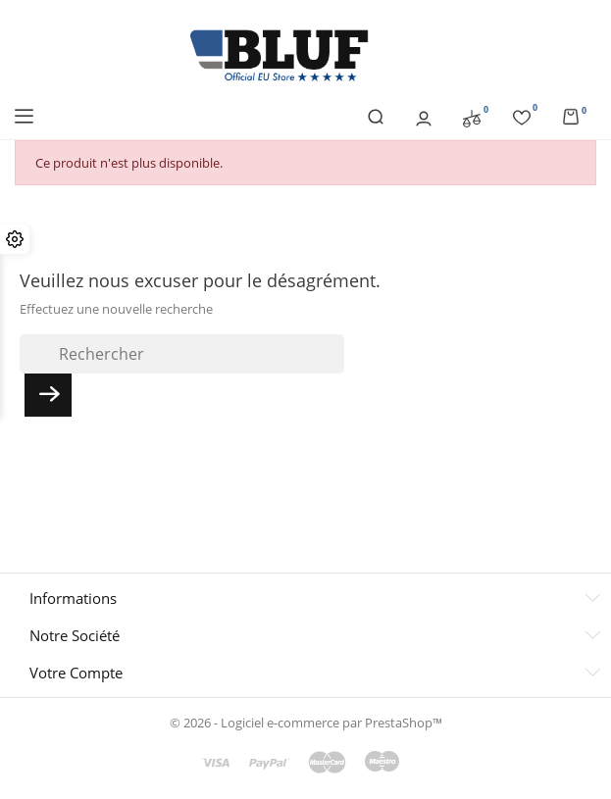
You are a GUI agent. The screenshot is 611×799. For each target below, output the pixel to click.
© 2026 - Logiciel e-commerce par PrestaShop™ (306, 722)
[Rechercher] (182, 354)
